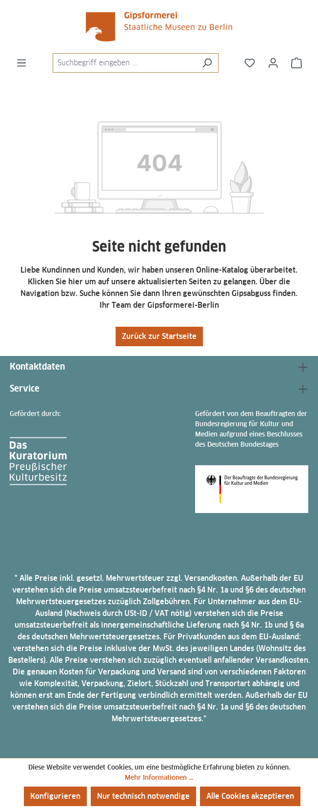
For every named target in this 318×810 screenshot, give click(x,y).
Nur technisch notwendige (143, 796)
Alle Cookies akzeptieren (250, 796)
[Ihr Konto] (273, 63)
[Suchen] (207, 63)
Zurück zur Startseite (159, 336)
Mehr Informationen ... (159, 777)
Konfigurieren (55, 796)
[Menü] (21, 63)
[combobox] (124, 63)
